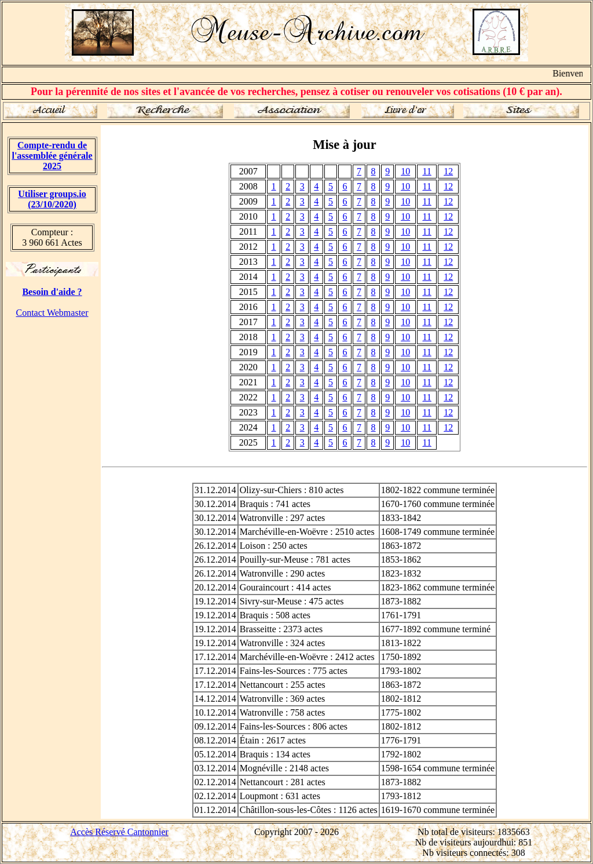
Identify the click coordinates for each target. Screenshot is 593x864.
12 (448, 171)
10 (405, 171)
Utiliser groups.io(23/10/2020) (52, 199)
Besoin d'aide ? (52, 292)
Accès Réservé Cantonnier (119, 832)
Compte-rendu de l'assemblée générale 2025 (52, 155)
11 (427, 171)
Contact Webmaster (52, 313)
